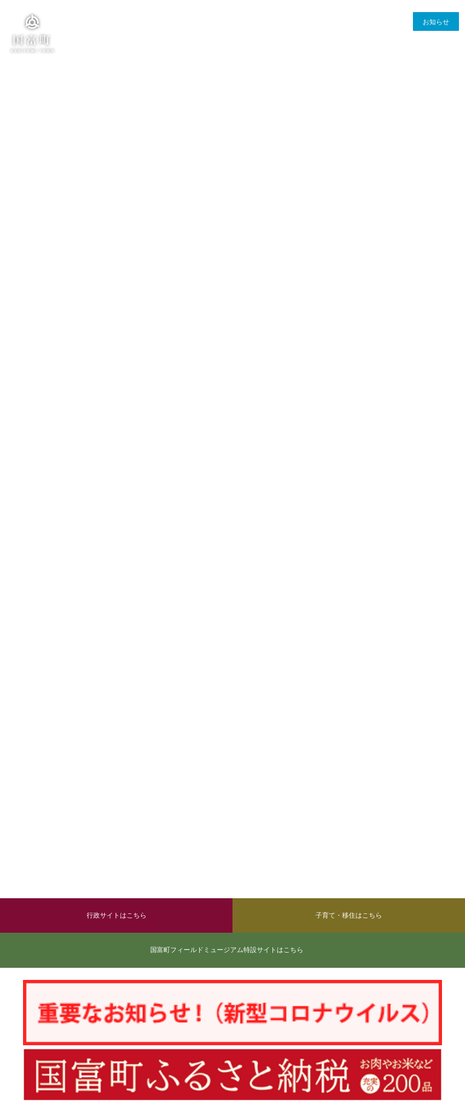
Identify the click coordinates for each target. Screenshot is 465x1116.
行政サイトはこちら (117, 915)
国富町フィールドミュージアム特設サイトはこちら (226, 949)
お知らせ (436, 21)
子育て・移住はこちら (348, 915)
